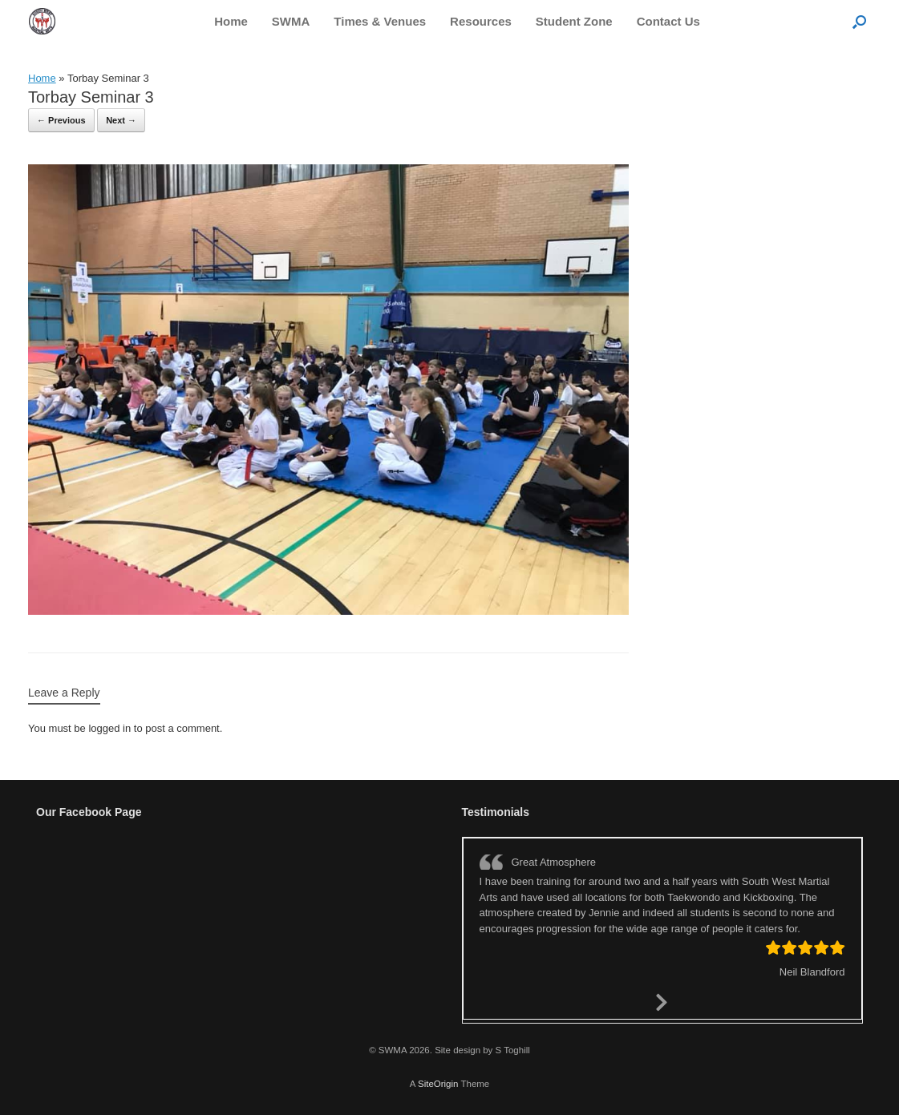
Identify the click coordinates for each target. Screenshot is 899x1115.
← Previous (61, 120)
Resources (481, 21)
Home (231, 21)
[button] (859, 21)
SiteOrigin (438, 1084)
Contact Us (668, 21)
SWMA (291, 21)
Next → (121, 120)
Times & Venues (380, 21)
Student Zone (574, 21)
